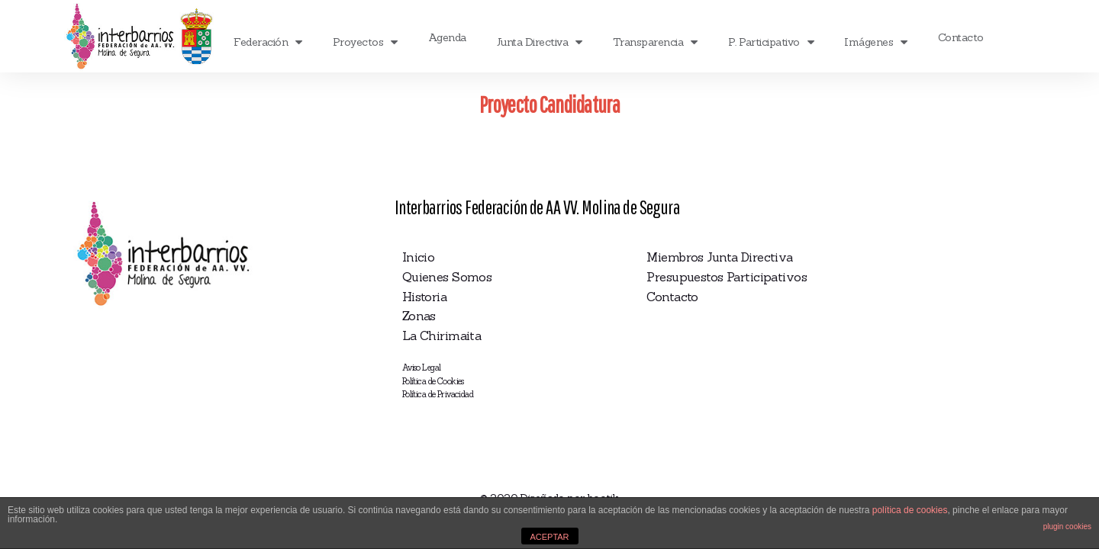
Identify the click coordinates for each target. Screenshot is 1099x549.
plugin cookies (1067, 526)
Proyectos (365, 42)
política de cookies (910, 510)
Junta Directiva (539, 42)
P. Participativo (771, 42)
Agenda (447, 37)
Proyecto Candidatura (549, 104)
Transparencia (655, 42)
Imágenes (875, 42)
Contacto (961, 37)
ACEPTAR (549, 536)
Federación (268, 42)
